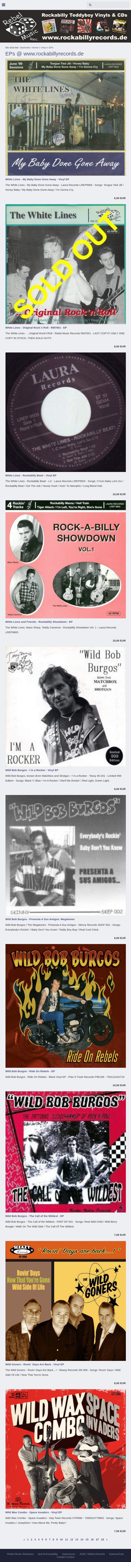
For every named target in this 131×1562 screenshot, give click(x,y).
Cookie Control (65, 1556)
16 (92, 1539)
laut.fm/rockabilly (48, 1553)
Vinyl (43, 47)
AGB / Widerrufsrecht (92, 1553)
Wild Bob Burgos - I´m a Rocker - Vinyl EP (31, 770)
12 (71, 1539)
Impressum (68, 1553)
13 (76, 1539)
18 (102, 1539)
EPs (51, 47)
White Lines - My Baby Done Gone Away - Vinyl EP (37, 179)
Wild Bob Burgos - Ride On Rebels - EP (30, 1071)
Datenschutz (116, 1553)
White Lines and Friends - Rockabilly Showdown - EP (39, 621)
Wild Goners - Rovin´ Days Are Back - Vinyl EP (34, 1364)
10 (61, 1539)
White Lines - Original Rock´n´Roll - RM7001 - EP (36, 327)
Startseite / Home (29, 47)
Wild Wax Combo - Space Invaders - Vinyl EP (33, 1512)
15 (87, 1539)
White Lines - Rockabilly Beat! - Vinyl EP (30, 475)
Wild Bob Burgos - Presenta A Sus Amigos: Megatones (40, 919)
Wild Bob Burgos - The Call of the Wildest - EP (34, 1215)
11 (66, 1539)
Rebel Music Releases (20, 1553)
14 (81, 1539)
